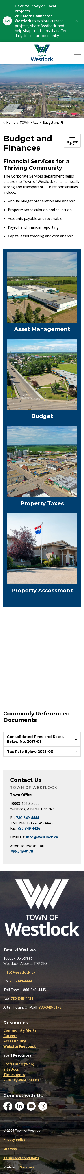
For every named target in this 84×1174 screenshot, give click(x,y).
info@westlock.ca (42, 837)
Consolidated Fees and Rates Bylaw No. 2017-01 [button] (35, 739)
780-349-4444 (27, 817)
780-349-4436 (28, 828)
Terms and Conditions (21, 1158)
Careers (10, 1035)
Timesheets (14, 1074)
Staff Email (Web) (18, 1063)
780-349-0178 (21, 851)
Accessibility (14, 1041)
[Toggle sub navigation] (72, 141)
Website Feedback (19, 1046)
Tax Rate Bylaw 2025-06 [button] (30, 751)
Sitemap (10, 1149)
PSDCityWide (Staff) (21, 1080)
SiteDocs (11, 1069)
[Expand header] (77, 53)
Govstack (27, 1167)
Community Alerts (20, 1030)
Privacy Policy (14, 1139)
